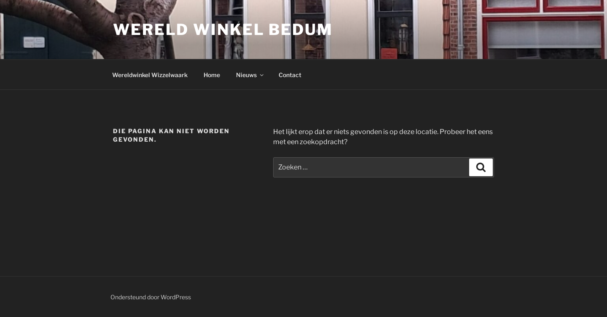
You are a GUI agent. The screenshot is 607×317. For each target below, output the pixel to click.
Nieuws (250, 74)
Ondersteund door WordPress (150, 297)
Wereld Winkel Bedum (223, 29)
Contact (290, 74)
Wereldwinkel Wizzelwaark (150, 74)
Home (212, 74)
